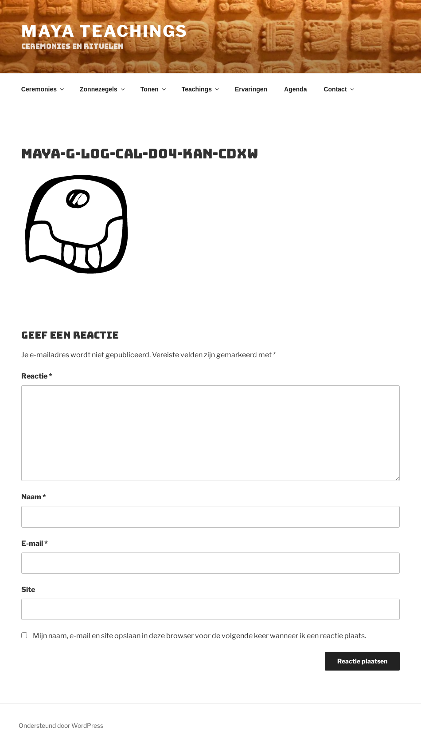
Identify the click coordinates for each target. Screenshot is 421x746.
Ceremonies (43, 89)
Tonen (153, 89)
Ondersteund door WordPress (61, 725)
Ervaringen (251, 89)
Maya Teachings (104, 31)
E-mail (34, 543)
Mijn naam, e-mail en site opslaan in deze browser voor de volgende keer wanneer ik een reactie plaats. (199, 636)
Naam (33, 497)
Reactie (36, 376)
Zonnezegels (103, 89)
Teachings (201, 89)
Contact (339, 89)
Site (28, 589)
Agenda (295, 89)
